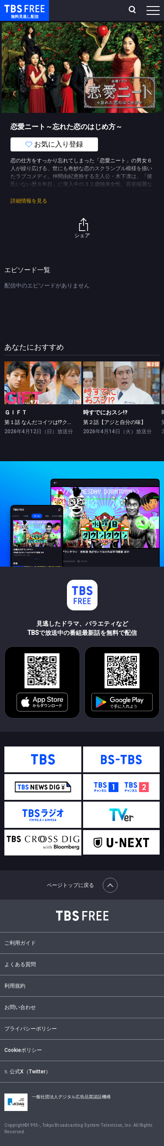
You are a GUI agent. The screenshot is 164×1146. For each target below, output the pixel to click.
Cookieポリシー (23, 1050)
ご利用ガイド (20, 943)
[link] (42, 383)
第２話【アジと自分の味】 (114, 422)
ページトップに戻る (82, 885)
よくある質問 (20, 964)
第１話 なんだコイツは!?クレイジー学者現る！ (59, 422)
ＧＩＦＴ (15, 412)
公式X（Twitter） (27, 1072)
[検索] (133, 10)
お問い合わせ (20, 1007)
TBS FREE (14, 8)
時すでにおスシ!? (105, 412)
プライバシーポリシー (30, 1029)
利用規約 (14, 986)
